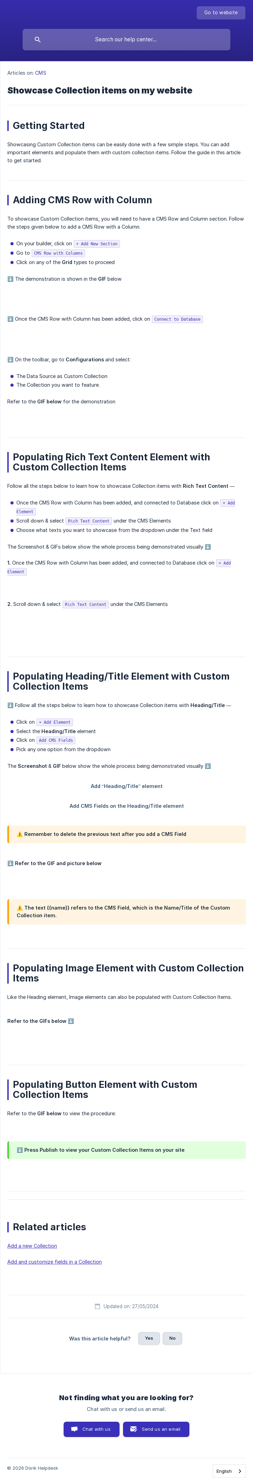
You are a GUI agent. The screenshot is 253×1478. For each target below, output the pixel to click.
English (224, 1471)
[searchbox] (126, 39)
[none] (221, 12)
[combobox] (229, 1471)
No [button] (172, 1338)
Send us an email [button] (161, 1429)
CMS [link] (40, 73)
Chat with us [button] (96, 1429)
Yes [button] (149, 1338)
